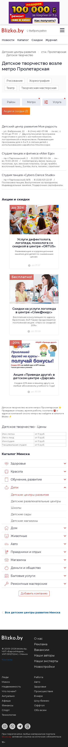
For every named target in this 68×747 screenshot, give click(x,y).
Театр (11, 88)
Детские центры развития (19, 52)
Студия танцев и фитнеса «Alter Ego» (28, 153)
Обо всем (40, 710)
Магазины (15, 560)
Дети (11, 488)
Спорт (6, 710)
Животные (16, 536)
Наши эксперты (46, 661)
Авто (11, 544)
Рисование (15, 80)
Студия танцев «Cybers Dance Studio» (28, 175)
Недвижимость (11, 686)
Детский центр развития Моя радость (29, 126)
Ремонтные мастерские (26, 584)
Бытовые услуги (20, 576)
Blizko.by (7, 736)
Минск (6, 681)
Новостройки (44, 666)
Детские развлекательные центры (36, 501)
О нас (38, 638)
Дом (11, 528)
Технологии (9, 714)
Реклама (40, 644)
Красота (14, 472)
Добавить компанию (34, 593)
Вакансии (41, 650)
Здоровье (15, 464)
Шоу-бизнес (41, 700)
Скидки (37, 40)
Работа (38, 677)
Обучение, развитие (23, 480)
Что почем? (9, 691)
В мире (38, 695)
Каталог (23, 40)
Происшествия (43, 691)
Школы (16, 507)
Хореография (39, 80)
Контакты (7, 659)
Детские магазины (24, 521)
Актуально (8, 695)
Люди (5, 677)
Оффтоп (39, 705)
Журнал (51, 40)
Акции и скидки (16, 199)
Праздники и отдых (23, 552)
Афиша (6, 700)
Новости (8, 40)
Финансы (7, 705)
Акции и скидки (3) (16, 111)
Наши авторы (44, 655)
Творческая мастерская (38, 88)
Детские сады (21, 514)
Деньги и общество (23, 568)
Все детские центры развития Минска (31, 612)
